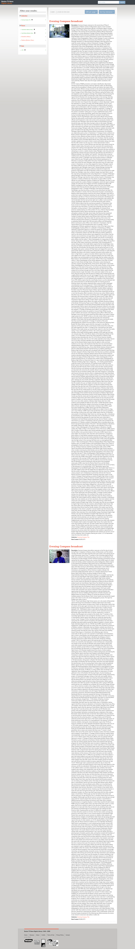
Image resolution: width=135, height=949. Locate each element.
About (37, 935)
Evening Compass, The (83, 537)
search (122, 2)
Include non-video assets (63, 12)
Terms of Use (50, 935)
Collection (24, 16)
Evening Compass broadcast (66, 21)
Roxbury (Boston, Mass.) (27, 40)
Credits (43, 935)
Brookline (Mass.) (26, 36)
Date (22, 46)
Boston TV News (7, 2)
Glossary (32, 935)
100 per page (91, 12)
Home (25, 935)
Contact (68, 935)
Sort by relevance (106, 12)
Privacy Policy (60, 935)
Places (23, 26)
